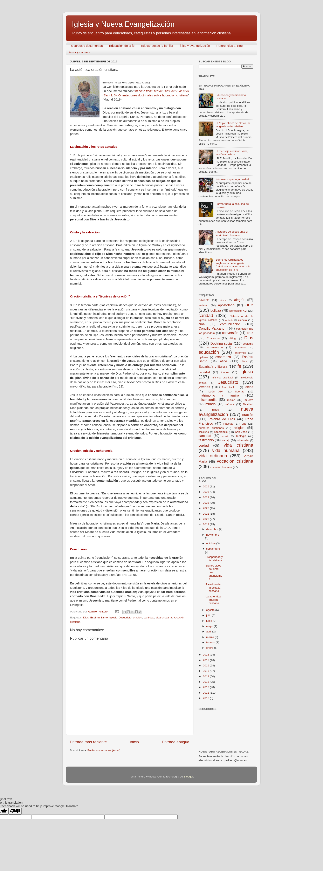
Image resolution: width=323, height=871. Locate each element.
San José (241, 431)
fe (239, 366)
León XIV (215, 391)
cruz (250, 333)
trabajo (226, 440)
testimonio (206, 440)
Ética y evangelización (194, 45)
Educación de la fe (122, 45)
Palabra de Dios (222, 419)
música (230, 404)
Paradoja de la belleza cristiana (213, 587)
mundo (210, 404)
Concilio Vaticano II (213, 328)
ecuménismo (241, 347)
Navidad (248, 404)
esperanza (223, 357)
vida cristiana (164, 617)
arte (249, 304)
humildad (204, 372)
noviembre (212, 534)
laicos (249, 387)
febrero (211, 642)
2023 (206, 502)
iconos (225, 372)
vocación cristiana (235, 461)
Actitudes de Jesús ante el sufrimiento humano (231, 233)
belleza (216, 310)
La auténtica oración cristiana (213, 600)
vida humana (226, 450)
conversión (230, 333)
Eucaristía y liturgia (213, 366)
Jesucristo (125, 617)
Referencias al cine (229, 45)
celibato (229, 320)
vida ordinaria (213, 455)
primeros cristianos (211, 428)
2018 (206, 654)
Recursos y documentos (86, 45)
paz (244, 423)
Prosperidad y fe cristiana (214, 558)
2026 (206, 486)
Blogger (188, 776)
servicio (225, 436)
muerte (249, 400)
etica (223, 361)
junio (209, 620)
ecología (248, 343)
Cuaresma (213, 338)
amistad (203, 305)
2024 (206, 497)
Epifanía (203, 357)
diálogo (233, 338)
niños (215, 409)
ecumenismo (215, 347)
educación (209, 352)
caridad (206, 315)
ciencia (242, 320)
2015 (206, 670)
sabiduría (204, 432)
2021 (206, 513)
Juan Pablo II (230, 387)
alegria (223, 300)
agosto (210, 609)
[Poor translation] (15, 811)
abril (209, 631)
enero (210, 647)
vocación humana (221, 467)
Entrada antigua (175, 742)
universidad (243, 440)
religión (239, 428)
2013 (206, 681)
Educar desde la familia (157, 45)
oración (137, 617)
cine (202, 324)
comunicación (230, 324)
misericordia (208, 400)
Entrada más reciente (88, 742)
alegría (239, 300)
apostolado (226, 305)
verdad (204, 445)
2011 (206, 692)
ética (244, 361)
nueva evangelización (226, 411)
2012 (206, 687)
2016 (206, 665)
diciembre (212, 529)
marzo (210, 637)
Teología (241, 436)
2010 (206, 698)
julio (209, 615)
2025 (206, 491)
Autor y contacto (80, 52)
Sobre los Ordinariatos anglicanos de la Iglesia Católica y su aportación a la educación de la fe (232, 264)
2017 (206, 660)
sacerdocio (221, 431)
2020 (206, 519)
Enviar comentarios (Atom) (104, 750)
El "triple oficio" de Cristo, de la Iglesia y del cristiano (232, 125)
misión (231, 400)
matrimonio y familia (219, 395)
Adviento (204, 300)
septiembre (213, 548)
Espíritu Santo (99, 617)
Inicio (134, 742)
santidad (149, 617)
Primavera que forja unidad (232, 179)
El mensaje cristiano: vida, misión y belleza (231, 153)
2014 (206, 676)
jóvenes (204, 387)
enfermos (240, 352)
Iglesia (113, 617)
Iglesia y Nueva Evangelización (123, 24)
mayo (210, 626)
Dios (86, 617)
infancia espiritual (222, 377)
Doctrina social (222, 343)
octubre (211, 543)
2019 (206, 524)
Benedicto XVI (238, 310)
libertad (239, 391)
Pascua (228, 423)
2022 (206, 508)
